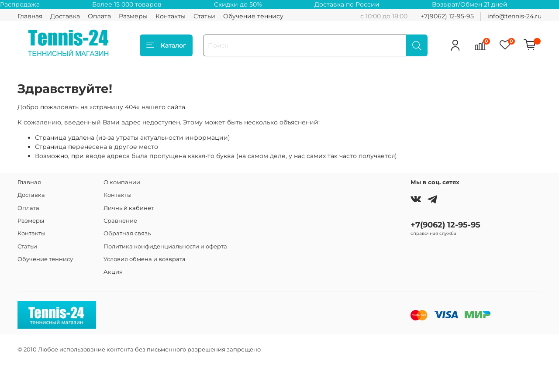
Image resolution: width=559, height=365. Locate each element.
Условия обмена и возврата (145, 259)
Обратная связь (127, 233)
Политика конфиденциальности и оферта (165, 246)
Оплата (99, 16)
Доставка (65, 16)
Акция (113, 272)
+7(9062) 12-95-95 (447, 16)
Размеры (133, 16)
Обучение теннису (253, 16)
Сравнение (120, 220)
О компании (122, 182)
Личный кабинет (129, 208)
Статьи (204, 16)
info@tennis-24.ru (514, 16)
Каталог (166, 45)
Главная (29, 16)
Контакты (170, 16)
